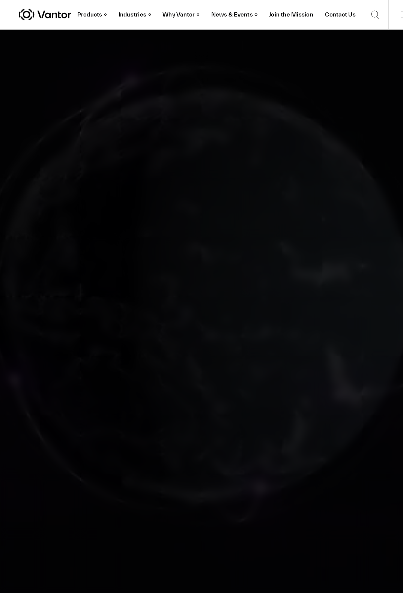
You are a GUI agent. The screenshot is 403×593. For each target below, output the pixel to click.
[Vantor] (45, 15)
